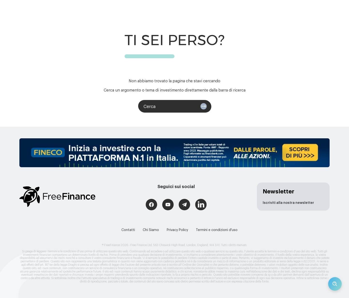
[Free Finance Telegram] (184, 205)
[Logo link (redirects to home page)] (57, 196)
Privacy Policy (177, 230)
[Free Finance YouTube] (168, 205)
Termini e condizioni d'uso (217, 230)
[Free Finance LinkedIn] (201, 205)
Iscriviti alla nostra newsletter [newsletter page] (288, 203)
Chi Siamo (151, 230)
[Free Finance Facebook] (151, 205)
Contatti (128, 230)
